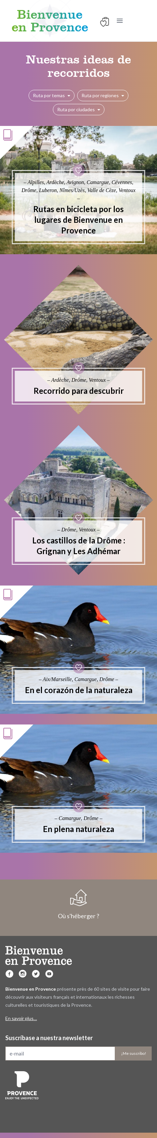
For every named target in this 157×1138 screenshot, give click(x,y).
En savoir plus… (21, 1018)
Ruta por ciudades (78, 109)
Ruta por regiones (102, 95)
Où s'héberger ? (78, 904)
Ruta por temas (51, 95)
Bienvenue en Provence (50, 20)
